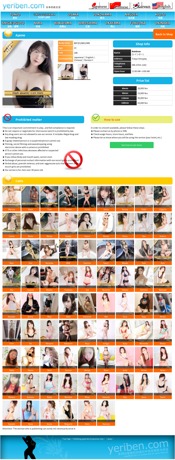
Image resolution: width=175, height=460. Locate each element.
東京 (15, 15)
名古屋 (131, 15)
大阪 (73, 15)
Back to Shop (164, 34)
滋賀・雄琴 (13, 24)
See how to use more (132, 145)
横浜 (102, 15)
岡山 (112, 24)
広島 (87, 24)
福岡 (137, 24)
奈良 (37, 24)
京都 (160, 15)
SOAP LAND (44, 15)
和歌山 (62, 24)
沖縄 (162, 24)
